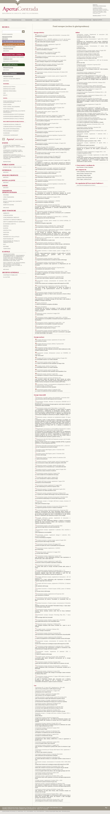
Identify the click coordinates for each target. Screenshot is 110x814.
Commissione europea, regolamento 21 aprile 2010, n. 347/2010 (52, 317)
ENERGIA (6, 226)
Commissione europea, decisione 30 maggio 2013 (49, 544)
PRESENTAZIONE (16, 20)
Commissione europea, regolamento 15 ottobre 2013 (47, 710)
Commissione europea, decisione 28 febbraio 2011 (49, 378)
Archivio (6, 70)
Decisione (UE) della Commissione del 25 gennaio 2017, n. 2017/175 (53, 445)
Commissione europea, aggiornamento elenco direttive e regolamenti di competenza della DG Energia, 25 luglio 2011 (52, 230)
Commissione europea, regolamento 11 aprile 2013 (49, 561)
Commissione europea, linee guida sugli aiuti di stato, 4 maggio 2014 (53, 119)
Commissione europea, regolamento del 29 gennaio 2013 (50, 594)
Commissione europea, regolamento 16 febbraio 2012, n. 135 (91, 95)
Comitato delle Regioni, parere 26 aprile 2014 (47, 123)
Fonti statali (7, 104)
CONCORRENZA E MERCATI (11, 217)
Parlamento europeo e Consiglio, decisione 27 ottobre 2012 (51, 191)
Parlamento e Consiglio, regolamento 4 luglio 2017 (49, 44)
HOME (6, 20)
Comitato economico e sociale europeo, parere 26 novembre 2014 (52, 91)
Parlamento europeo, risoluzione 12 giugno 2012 (48, 197)
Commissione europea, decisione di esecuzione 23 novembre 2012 (53, 597)
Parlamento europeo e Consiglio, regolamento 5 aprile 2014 (51, 489)
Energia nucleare (9, 88)
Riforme (6, 195)
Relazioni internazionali (11, 128)
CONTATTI (46, 20)
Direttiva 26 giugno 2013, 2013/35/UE (46, 147)
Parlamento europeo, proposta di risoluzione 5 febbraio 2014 (51, 493)
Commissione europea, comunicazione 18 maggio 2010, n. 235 (92, 147)
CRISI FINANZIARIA (8, 197)
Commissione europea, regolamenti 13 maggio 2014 (49, 485)
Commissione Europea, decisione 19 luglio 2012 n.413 (48, 723)
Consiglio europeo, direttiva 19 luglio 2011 (47, 366)
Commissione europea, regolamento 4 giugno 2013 (49, 556)
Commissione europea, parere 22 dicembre (87, 121)
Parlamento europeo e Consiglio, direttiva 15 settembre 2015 (51, 457)
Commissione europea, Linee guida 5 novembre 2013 (49, 525)
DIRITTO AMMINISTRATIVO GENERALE (14, 221)
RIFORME (6, 246)
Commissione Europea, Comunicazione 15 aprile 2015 (50, 84)
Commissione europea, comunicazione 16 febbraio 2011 (50, 262)
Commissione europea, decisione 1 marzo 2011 (48, 258)
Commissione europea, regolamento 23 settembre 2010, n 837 (92, 130)
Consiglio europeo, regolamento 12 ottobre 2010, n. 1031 (48, 780)
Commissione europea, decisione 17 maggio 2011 (49, 242)
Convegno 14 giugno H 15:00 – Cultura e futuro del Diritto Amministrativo (13, 151)
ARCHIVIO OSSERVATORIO (10, 61)
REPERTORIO (7, 161)
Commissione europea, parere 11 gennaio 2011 (88, 117)
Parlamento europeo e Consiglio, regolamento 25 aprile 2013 (51, 168)
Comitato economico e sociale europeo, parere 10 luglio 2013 (51, 540)
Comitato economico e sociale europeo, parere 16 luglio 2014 (51, 103)
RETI (4, 244)
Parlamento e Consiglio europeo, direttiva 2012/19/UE (89, 85)
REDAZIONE (28, 20)
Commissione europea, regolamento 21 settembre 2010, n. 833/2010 (53, 646)
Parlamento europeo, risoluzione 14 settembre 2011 (47, 731)
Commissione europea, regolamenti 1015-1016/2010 (49, 637)
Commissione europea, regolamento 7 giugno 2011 (47, 742)
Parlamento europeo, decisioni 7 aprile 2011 (47, 374)
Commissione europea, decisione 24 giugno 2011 (47, 737)
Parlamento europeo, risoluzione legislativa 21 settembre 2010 (50, 783)
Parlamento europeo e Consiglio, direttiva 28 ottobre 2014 (50, 465)
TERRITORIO (7, 248)
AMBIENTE (6, 213)
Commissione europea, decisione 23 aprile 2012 (48, 609)
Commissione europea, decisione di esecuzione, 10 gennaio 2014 (52, 510)
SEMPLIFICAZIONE (8, 204)
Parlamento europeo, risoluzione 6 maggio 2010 (48, 313)
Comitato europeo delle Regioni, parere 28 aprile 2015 (90, 57)
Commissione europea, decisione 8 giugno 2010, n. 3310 (48, 793)
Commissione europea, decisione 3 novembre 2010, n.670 (49, 769)
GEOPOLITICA (7, 230)
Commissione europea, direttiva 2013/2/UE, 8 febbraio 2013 (91, 82)
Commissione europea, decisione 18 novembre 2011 (89, 98)
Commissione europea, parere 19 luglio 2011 (47, 362)
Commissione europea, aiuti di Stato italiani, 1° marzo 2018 (51, 408)
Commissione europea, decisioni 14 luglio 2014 (48, 99)
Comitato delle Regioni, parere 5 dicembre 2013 (88, 67)
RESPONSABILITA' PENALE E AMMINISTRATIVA (11, 241)
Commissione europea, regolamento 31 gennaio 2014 (49, 131)
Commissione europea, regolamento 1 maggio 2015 (47, 690)
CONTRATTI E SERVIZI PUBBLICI (12, 219)
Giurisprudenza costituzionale (13, 114)
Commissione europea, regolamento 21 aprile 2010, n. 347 (51, 322)
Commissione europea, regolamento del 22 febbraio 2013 (50, 180)
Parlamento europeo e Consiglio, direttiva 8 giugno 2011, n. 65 (91, 113)
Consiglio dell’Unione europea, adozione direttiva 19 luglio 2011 (52, 358)
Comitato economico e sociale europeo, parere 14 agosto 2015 (52, 76)
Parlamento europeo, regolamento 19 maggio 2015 (47, 694)
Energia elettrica (9, 86)
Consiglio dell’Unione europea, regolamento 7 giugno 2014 (51, 115)
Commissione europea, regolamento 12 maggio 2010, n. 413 (91, 151)
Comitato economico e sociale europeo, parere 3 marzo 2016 (51, 56)
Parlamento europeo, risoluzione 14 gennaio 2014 (88, 64)
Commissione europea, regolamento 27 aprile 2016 (49, 68)
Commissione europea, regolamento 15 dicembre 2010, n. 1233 (52, 271)
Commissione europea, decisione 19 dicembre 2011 (49, 211)
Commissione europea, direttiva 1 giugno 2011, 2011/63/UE (51, 620)
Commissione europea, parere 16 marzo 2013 (48, 347)
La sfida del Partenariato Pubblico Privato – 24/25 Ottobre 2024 (14, 147)
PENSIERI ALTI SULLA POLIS (11, 236)
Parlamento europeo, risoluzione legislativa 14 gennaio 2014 (51, 135)
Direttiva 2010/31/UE (42, 303)
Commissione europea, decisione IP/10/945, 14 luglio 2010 (49, 789)
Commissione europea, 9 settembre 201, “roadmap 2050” (50, 225)
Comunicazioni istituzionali (12, 126)
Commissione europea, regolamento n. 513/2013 (48, 548)
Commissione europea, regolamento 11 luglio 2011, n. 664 (91, 107)
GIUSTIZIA (6, 232)
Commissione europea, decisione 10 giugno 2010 (48, 662)
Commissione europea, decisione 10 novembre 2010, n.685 (49, 766)
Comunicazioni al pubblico (12, 124)
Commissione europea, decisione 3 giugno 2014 (48, 473)
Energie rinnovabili (9, 91)
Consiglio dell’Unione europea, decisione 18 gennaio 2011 (50, 267)
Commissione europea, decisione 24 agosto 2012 (47, 717)
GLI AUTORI (6, 277)
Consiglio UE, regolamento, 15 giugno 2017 (47, 48)
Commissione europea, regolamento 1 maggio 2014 (49, 127)
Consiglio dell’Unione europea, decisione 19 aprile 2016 (50, 64)
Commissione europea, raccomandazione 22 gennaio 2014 (49, 706)
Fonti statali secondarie (11, 106)
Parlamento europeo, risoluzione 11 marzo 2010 (48, 671)
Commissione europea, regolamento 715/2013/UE (89, 72)
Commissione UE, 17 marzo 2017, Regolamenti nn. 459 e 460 (50, 687)
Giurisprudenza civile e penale (13, 118)
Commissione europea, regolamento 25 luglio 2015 (49, 80)
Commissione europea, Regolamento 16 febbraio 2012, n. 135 (91, 92)
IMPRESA (6, 234)
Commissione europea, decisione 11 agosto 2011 (47, 734)
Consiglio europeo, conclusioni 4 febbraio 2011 (48, 629)
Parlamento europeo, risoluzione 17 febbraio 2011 (49, 624)
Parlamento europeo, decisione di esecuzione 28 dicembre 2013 (52, 506)
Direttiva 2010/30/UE (42, 307)
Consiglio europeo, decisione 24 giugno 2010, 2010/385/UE (51, 656)
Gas (4, 93)
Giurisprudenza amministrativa (13, 116)
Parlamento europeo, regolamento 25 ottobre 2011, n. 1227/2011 (52, 216)
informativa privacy (66, 811)
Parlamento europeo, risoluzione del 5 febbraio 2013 (49, 176)
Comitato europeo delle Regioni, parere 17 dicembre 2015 (50, 449)
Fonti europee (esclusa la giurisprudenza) (12, 101)
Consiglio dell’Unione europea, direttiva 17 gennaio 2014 (50, 343)
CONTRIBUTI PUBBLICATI (10, 275)
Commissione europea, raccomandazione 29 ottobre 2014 (50, 95)
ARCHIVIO (5, 38)
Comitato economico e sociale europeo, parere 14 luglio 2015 (91, 50)
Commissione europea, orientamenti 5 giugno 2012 (47, 727)
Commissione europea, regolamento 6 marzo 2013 (49, 172)
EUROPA (5, 228)
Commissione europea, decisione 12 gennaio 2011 (49, 633)
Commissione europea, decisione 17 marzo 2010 (48, 326)
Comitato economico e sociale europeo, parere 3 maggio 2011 (51, 246)
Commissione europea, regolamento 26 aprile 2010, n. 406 (49, 799)
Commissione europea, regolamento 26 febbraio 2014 (48, 703)
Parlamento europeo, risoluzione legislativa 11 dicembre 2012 (51, 183)
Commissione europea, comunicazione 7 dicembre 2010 (50, 276)
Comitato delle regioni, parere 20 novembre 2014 (48, 87)
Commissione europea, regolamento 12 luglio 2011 (89, 104)
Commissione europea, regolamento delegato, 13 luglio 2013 (51, 143)
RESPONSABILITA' (8, 238)
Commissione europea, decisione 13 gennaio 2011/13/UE (49, 754)
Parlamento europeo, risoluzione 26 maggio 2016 (48, 52)
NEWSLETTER (57, 20)
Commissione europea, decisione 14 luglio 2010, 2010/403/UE (51, 297)
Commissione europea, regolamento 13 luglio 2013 (49, 139)
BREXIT (5, 199)
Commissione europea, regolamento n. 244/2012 (48, 201)
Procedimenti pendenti (11, 131)
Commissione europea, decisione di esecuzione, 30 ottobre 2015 (52, 72)
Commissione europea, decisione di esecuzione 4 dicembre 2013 (52, 497)
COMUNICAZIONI (8, 215)
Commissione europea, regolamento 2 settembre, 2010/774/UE (52, 286)
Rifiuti (5, 95)
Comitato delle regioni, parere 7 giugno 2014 (47, 111)
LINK (37, 20)
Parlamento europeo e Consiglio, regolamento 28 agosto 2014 (50, 700)
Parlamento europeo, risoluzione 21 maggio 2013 (48, 552)
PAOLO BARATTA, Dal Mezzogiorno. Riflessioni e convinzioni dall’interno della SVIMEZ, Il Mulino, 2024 (14, 264)
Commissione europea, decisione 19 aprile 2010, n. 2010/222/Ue (52, 666)
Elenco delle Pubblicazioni (12, 167)
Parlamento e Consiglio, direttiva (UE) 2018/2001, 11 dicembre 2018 (53, 397)
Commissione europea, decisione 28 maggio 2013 (49, 156)
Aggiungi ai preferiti (97, 19)
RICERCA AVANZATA (7, 34)
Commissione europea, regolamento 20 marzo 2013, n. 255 (91, 75)
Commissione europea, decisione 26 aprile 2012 (48, 205)
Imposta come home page (85, 19)
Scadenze (6, 133)
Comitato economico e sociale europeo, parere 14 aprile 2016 (51, 60)
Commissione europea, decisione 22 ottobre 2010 (47, 772)
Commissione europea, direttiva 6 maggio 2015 (88, 53)
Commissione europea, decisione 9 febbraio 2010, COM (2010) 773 (53, 330)
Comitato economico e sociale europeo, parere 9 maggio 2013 (51, 152)
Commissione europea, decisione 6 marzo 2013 (48, 565)
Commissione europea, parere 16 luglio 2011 (47, 370)
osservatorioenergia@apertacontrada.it (86, 185)
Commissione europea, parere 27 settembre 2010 (48, 389)
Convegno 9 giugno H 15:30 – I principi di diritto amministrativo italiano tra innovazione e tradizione (14, 156)
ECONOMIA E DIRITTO (9, 224)
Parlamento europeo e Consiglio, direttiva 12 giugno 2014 (50, 107)
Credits (60, 807)
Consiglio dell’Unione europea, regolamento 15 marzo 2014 (51, 339)
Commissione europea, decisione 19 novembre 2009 (49, 292)
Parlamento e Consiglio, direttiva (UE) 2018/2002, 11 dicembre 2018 (53, 35)
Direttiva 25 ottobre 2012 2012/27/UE (45, 187)
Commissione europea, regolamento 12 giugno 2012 (89, 89)
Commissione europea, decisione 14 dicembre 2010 (47, 757)
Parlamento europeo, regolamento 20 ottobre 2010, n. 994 (49, 776)
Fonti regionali (8, 108)
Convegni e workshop (10, 135)
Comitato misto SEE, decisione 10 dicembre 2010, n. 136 (90, 124)
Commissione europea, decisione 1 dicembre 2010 (89, 127)
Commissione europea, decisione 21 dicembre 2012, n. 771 (51, 570)
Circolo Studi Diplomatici (11, 78)
